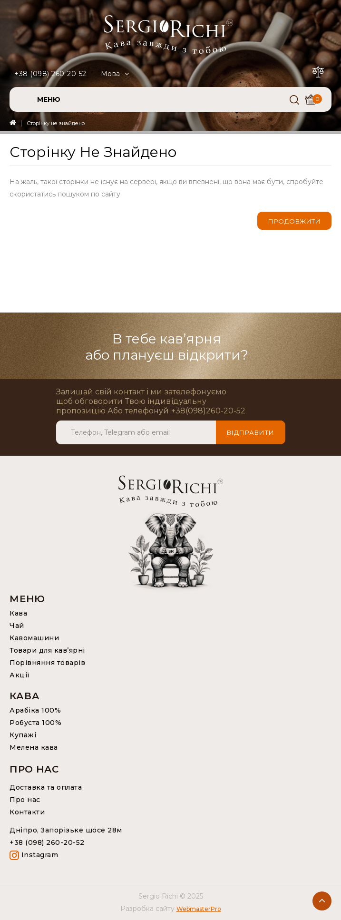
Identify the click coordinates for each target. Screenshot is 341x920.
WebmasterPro (198, 908)
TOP (321, 900)
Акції (20, 675)
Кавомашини (34, 638)
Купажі (23, 735)
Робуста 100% (35, 722)
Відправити (250, 432)
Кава (18, 613)
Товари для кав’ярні (47, 650)
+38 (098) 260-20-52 (50, 74)
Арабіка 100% (35, 710)
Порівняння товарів (47, 662)
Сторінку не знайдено (56, 123)
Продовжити (294, 221)
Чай (17, 625)
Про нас (25, 799)
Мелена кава (34, 747)
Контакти (27, 812)
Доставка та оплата (46, 787)
